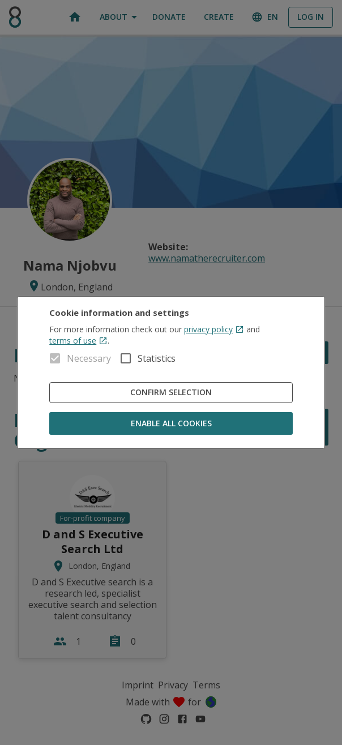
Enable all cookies (171, 423)
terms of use (78, 340)
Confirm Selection (171, 393)
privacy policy (214, 329)
